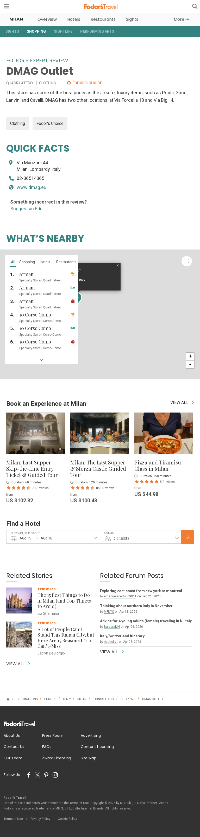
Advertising (91, 735)
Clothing (17, 123)
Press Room (52, 735)
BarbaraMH (112, 627)
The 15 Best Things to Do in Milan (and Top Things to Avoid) (64, 600)
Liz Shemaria (48, 613)
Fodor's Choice (50, 123)
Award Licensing (56, 758)
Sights (132, 19)
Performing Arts (97, 31)
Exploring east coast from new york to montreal (141, 591)
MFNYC (109, 611)
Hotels (73, 19)
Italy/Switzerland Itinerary (122, 636)
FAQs (46, 746)
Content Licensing (97, 746)
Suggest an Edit (26, 208)
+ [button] (190, 357)
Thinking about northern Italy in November (136, 606)
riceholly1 (111, 642)
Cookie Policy (67, 819)
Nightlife (63, 31)
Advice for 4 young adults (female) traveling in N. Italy (146, 621)
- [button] (190, 364)
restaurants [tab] (66, 262)
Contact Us (14, 746)
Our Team (13, 758)
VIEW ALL (182, 402)
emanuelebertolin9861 (120, 596)
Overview (47, 19)
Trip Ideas (47, 589)
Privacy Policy (40, 819)
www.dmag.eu (31, 187)
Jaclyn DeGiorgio (51, 653)
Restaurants (103, 19)
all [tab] (13, 262)
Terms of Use (13, 819)
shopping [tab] (27, 262)
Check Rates (191, 537)
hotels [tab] (45, 262)
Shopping (36, 31)
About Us (12, 735)
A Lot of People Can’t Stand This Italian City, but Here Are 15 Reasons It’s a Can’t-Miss (66, 637)
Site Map (88, 758)
